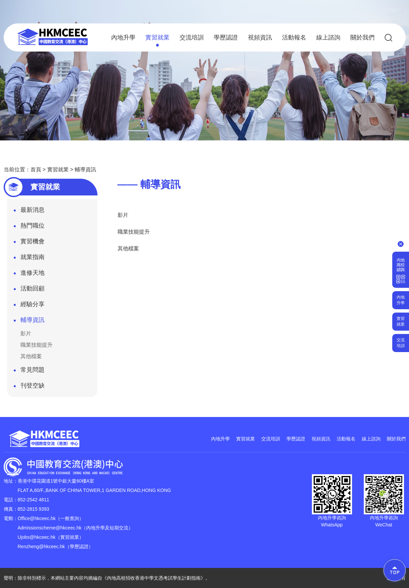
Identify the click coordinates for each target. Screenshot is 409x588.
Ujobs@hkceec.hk (37, 537)
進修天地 (29, 274)
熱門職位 (29, 227)
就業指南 (29, 259)
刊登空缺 (29, 387)
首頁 (35, 169)
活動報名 (294, 37)
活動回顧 (29, 290)
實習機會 (29, 243)
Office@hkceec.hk (37, 518)
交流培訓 (192, 37)
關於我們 (362, 37)
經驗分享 (29, 306)
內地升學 (123, 37)
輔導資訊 (85, 169)
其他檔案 (31, 356)
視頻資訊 (260, 37)
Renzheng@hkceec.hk (41, 546)
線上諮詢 (328, 37)
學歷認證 (226, 37)
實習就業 (157, 40)
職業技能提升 (36, 345)
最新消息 (29, 211)
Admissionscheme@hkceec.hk (50, 527)
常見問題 (29, 371)
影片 (25, 333)
